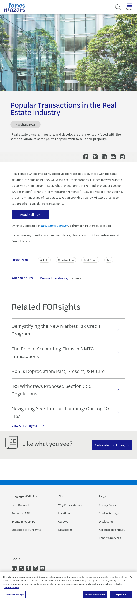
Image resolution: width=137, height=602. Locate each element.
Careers (63, 521)
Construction (66, 260)
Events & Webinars (23, 521)
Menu (129, 7)
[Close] (131, 577)
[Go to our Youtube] (42, 567)
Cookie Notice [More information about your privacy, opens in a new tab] (11, 587)
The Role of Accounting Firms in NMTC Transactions (67, 352)
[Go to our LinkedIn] (14, 567)
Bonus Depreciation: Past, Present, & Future (67, 371)
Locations (64, 513)
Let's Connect (20, 505)
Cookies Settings (14, 594)
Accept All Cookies (95, 594)
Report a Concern (110, 538)
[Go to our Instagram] (35, 567)
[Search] (118, 7)
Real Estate (90, 260)
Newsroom (65, 529)
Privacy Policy (107, 505)
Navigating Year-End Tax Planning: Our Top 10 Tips (67, 412)
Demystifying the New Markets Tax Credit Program (67, 329)
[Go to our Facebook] (28, 567)
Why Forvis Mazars (70, 505)
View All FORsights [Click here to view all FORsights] (30, 425)
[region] (68, 587)
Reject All (120, 594)
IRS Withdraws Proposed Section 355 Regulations (67, 390)
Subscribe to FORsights (112, 445)
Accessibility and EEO (112, 529)
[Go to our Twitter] (21, 567)
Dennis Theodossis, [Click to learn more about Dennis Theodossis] (54, 278)
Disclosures (106, 521)
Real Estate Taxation (54, 225)
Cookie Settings (109, 513)
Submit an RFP (21, 513)
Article (44, 260)
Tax (109, 260)
